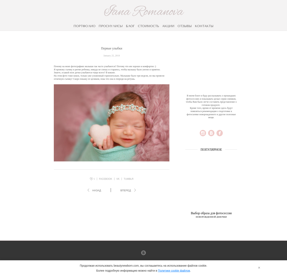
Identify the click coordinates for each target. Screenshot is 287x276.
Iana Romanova (143, 12)
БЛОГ (130, 26)
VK (118, 179)
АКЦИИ (168, 26)
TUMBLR (129, 179)
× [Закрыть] (259, 267)
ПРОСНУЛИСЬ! (111, 26)
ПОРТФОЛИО (84, 26)
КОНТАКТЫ (204, 26)
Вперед (125, 190)
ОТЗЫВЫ (185, 26)
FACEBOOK (105, 179)
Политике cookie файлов (174, 270)
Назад (96, 190)
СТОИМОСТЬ (148, 26)
